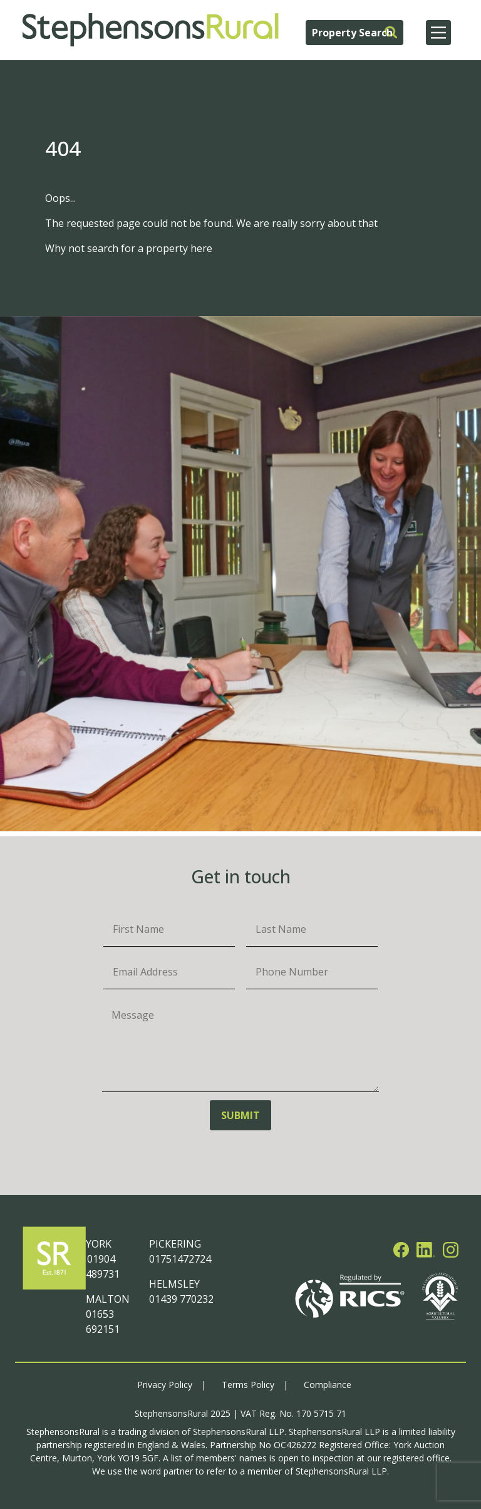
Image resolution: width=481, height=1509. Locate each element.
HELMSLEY (174, 1284)
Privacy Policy (164, 1385)
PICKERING (175, 1244)
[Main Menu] (438, 32)
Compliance (327, 1385)
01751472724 (180, 1259)
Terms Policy (248, 1385)
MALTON (108, 1299)
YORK (98, 1244)
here (201, 248)
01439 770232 (181, 1299)
